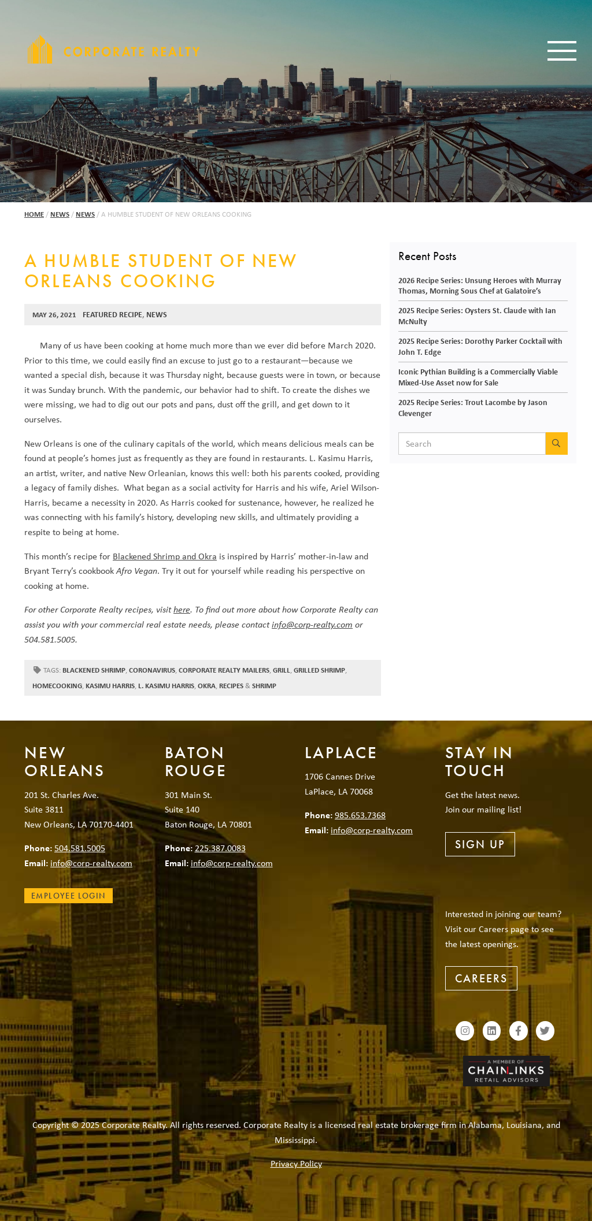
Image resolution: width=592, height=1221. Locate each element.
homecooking (57, 686)
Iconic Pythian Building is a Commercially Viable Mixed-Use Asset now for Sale (478, 377)
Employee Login (68, 895)
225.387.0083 (220, 847)
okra (207, 686)
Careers (481, 978)
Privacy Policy (296, 1163)
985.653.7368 (360, 814)
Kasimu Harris (110, 686)
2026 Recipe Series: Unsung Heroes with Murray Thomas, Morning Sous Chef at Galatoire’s (479, 285)
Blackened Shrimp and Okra (165, 556)
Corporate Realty (114, 49)
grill (281, 670)
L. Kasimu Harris (166, 686)
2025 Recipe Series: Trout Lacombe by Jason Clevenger (472, 407)
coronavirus (152, 670)
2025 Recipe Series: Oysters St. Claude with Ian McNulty (477, 315)
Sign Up (480, 844)
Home (34, 214)
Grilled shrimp (319, 670)
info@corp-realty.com (312, 624)
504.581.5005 (79, 847)
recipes (231, 686)
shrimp (264, 686)
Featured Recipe (112, 314)
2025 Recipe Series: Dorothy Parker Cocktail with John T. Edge (480, 346)
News (59, 214)
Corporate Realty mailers (224, 670)
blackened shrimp (93, 670)
